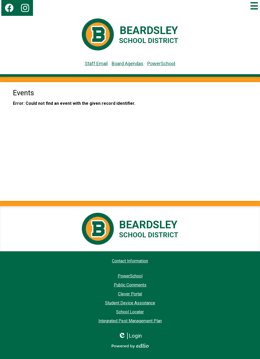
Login (130, 336)
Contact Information (130, 260)
